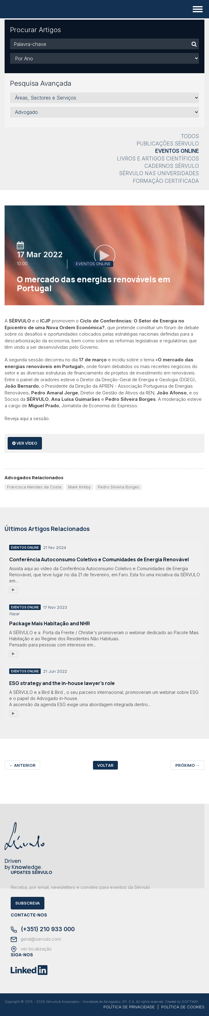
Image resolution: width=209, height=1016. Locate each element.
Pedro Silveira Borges (118, 486)
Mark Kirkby (79, 486)
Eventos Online (177, 151)
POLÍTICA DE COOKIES (182, 1006)
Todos (190, 136)
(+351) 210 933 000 (43, 930)
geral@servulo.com (36, 939)
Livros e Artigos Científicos (158, 159)
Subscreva (27, 903)
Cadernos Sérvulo (171, 166)
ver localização (31, 949)
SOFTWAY (190, 1001)
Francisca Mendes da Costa (34, 486)
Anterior (22, 765)
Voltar (105, 765)
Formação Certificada (166, 181)
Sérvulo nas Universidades (159, 173)
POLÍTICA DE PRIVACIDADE (129, 1006)
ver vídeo (24, 443)
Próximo (187, 765)
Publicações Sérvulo (167, 144)
